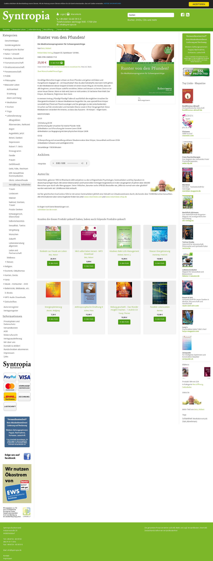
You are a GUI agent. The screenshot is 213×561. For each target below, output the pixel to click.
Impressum (9, 352)
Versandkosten (11, 327)
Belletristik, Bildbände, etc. (17, 288)
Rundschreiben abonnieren (16, 349)
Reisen (10, 261)
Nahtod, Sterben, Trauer (17, 203)
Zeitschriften (11, 301)
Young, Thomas (124, 313)
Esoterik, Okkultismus (15, 270)
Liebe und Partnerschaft (15, 251)
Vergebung (14, 229)
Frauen (12, 159)
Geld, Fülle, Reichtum (18, 168)
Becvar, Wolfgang (53, 310)
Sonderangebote (12, 45)
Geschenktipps (12, 40)
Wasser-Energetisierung (159, 251)
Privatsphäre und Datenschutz (12, 322)
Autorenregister (11, 307)
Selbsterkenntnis (16, 221)
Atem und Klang (14, 98)
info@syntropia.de (68, 24)
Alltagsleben (14, 120)
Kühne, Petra (88, 310)
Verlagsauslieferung (13, 338)
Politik (7, 75)
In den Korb (57, 63)
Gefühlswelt (14, 164)
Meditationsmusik (200, 418)
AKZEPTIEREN (199, 4)
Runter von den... (63, 29)
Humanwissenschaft (14, 62)
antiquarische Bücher (14, 49)
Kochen (10, 106)
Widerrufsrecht (11, 334)
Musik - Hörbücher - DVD (16, 284)
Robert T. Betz (16, 146)
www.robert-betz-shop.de (116, 197)
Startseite (6, 29)
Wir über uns (9, 342)
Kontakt (6, 556)
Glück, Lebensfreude (18, 180)
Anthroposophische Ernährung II (89, 307)
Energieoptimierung (53, 307)
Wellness (11, 257)
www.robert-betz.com (93, 197)
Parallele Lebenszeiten (160, 307)
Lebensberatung (34, 29)
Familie (12, 155)
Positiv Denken (16, 209)
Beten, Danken (15, 137)
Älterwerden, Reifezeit (19, 124)
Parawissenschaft (13, 71)
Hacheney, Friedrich (159, 254)
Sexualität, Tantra (17, 225)
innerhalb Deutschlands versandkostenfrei (67, 67)
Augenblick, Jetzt (16, 133)
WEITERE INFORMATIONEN (161, 4)
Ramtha (160, 310)
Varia (7, 279)
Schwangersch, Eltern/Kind (16, 215)
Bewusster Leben (19, 29)
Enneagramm (15, 151)
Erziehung (11, 93)
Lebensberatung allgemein (16, 244)
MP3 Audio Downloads (15, 297)
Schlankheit (187, 418)
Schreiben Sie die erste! (47, 209)
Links (6, 356)
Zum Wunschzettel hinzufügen (50, 71)
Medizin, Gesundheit (14, 58)
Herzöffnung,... (49, 29)
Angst (11, 128)
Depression (14, 142)
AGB (6, 331)
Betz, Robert (46, 48)
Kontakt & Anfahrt (12, 345)
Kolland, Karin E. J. (124, 254)
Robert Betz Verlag (45, 53)
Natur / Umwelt (12, 53)
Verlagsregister (11, 310)
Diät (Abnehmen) (189, 421)
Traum (12, 189)
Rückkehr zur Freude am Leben (53, 251)
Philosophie (10, 80)
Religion (8, 266)
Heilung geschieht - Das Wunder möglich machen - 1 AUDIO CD (124, 308)
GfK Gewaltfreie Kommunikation (16, 174)
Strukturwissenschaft (14, 67)
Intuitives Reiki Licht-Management (124, 251)
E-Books (9, 292)
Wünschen (13, 234)
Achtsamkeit (12, 89)
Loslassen (13, 193)
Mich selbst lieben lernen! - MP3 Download (89, 252)
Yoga (9, 111)
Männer (12, 197)
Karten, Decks (11, 275)
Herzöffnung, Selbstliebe (19, 184)
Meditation (12, 102)
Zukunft (12, 238)
